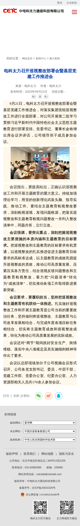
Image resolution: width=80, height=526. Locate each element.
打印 (6, 396)
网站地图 (47, 453)
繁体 (59, 2)
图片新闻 (54, 58)
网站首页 (27, 58)
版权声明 (12, 453)
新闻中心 (41, 58)
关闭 (16, 396)
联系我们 (30, 453)
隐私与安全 (66, 453)
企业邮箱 (72, 2)
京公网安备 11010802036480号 (43, 494)
